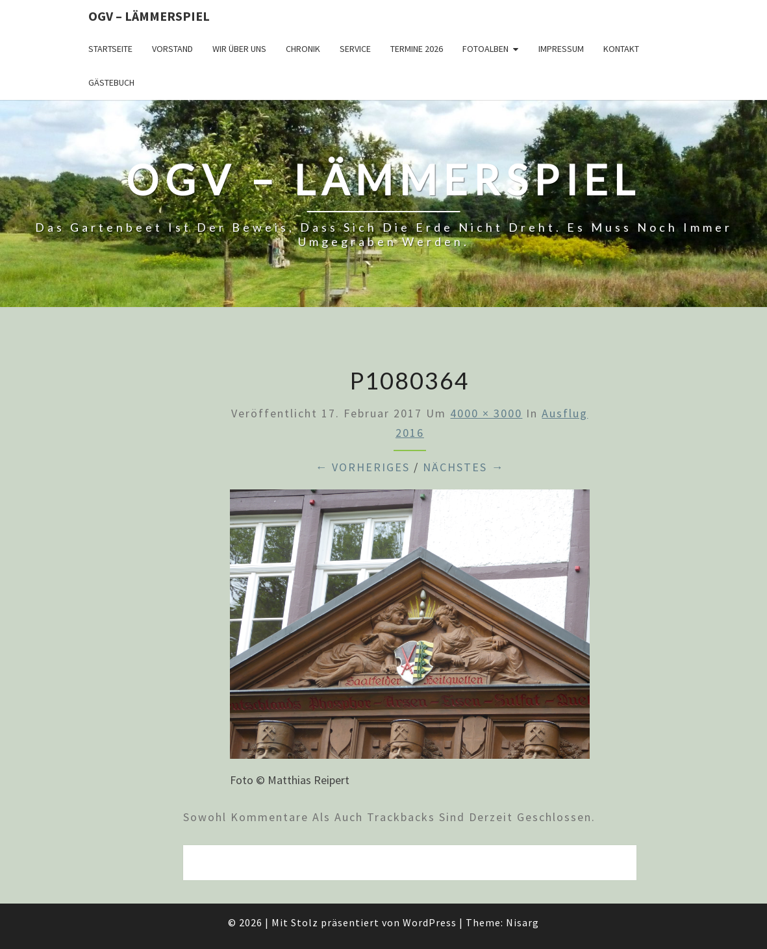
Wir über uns (239, 49)
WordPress (430, 922)
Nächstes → (463, 467)
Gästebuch (111, 82)
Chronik (303, 49)
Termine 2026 (416, 49)
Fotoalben (485, 49)
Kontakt (621, 49)
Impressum (561, 49)
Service (355, 49)
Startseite (110, 49)
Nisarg (522, 922)
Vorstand (172, 49)
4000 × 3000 (486, 413)
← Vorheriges (362, 467)
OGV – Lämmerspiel (149, 16)
